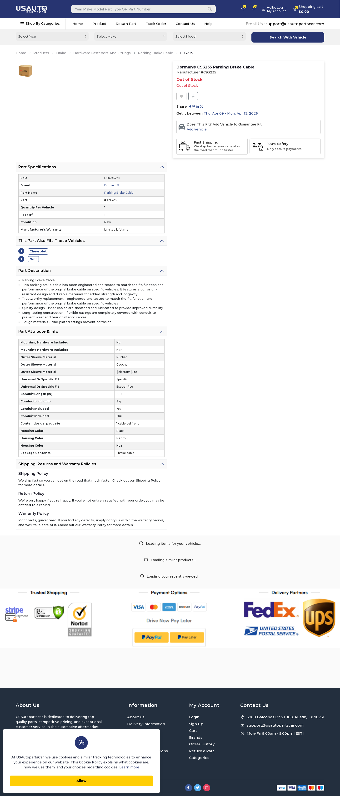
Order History (202, 744)
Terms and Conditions (147, 751)
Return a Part (201, 751)
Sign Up (196, 724)
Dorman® (111, 184)
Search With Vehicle (288, 36)
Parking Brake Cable (155, 52)
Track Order (156, 23)
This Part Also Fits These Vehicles (51, 240)
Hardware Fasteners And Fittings (102, 52)
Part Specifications (37, 166)
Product (99, 23)
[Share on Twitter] (201, 105)
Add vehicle (197, 128)
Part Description (34, 270)
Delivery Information (146, 724)
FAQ (131, 757)
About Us (136, 717)
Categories (199, 757)
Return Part (126, 23)
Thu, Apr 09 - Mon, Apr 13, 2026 (231, 113)
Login (194, 717)
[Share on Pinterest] (193, 105)
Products (41, 52)
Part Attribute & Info (38, 330)
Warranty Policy (141, 744)
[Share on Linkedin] (197, 105)
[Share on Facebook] (190, 105)
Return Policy (139, 737)
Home (77, 23)
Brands (195, 737)
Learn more (97, 766)
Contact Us (185, 23)
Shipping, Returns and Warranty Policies (57, 463)
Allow (65, 779)
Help (208, 23)
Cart (193, 730)
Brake (61, 52)
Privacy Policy (139, 730)
